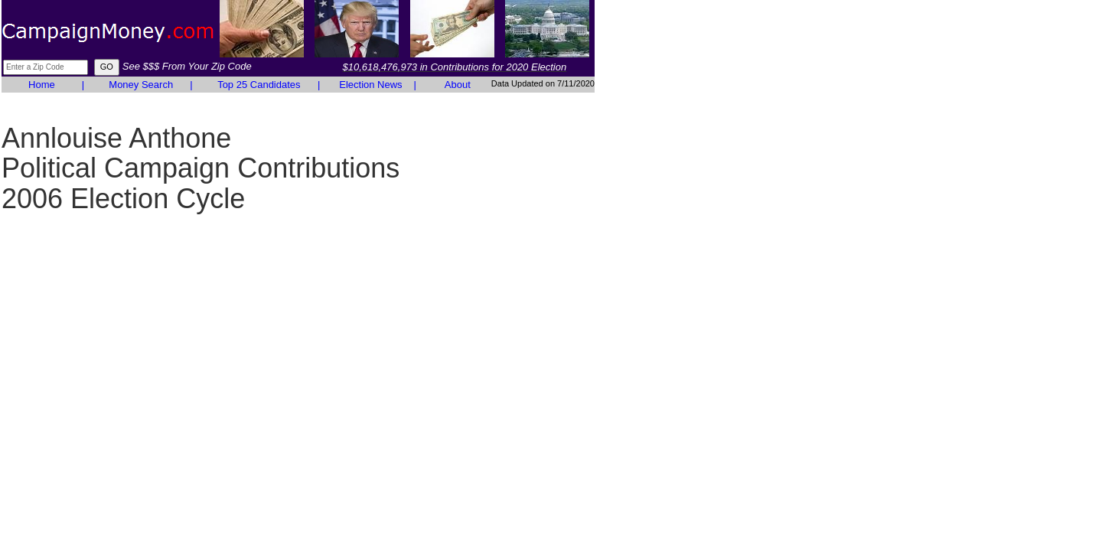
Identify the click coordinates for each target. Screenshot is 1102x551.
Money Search (141, 84)
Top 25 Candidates (258, 84)
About (458, 84)
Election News (370, 84)
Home (41, 84)
